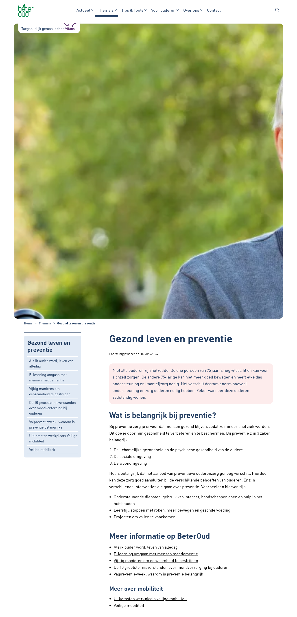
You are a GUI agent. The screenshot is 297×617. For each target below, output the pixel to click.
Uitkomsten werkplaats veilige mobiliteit (150, 598)
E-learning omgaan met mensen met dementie (48, 377)
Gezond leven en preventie (48, 346)
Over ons (191, 10)
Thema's (106, 10)
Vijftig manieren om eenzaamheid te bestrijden (49, 391)
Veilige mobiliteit (42, 449)
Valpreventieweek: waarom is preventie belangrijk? (52, 424)
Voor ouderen (163, 10)
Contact (214, 10)
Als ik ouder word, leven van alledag (51, 363)
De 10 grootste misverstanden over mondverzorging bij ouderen (52, 408)
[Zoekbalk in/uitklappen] (277, 10)
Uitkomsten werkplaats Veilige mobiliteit (53, 438)
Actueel (83, 10)
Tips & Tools (132, 10)
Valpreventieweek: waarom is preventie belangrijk (158, 573)
